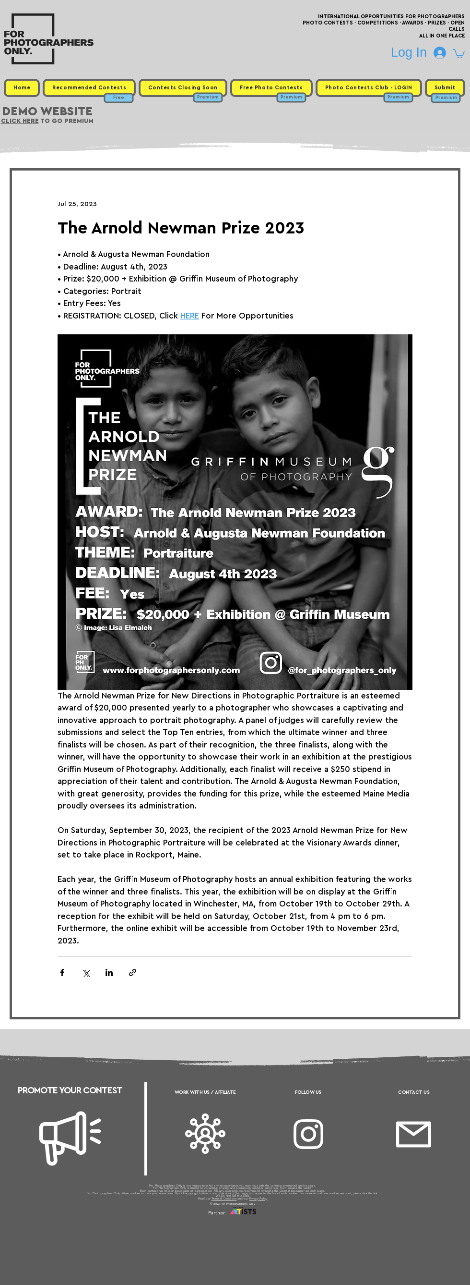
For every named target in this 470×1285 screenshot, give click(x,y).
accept (193, 1193)
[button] (459, 53)
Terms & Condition (224, 1198)
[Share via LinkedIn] (109, 972)
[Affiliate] (205, 1134)
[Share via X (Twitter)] (85, 972)
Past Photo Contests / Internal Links (267, 1225)
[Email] (413, 1134)
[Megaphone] (70, 1138)
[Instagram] (308, 1134)
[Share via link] (132, 972)
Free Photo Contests (219, 1225)
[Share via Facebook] (62, 972)
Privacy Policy (258, 1198)
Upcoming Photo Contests (181, 1225)
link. (376, 1193)
